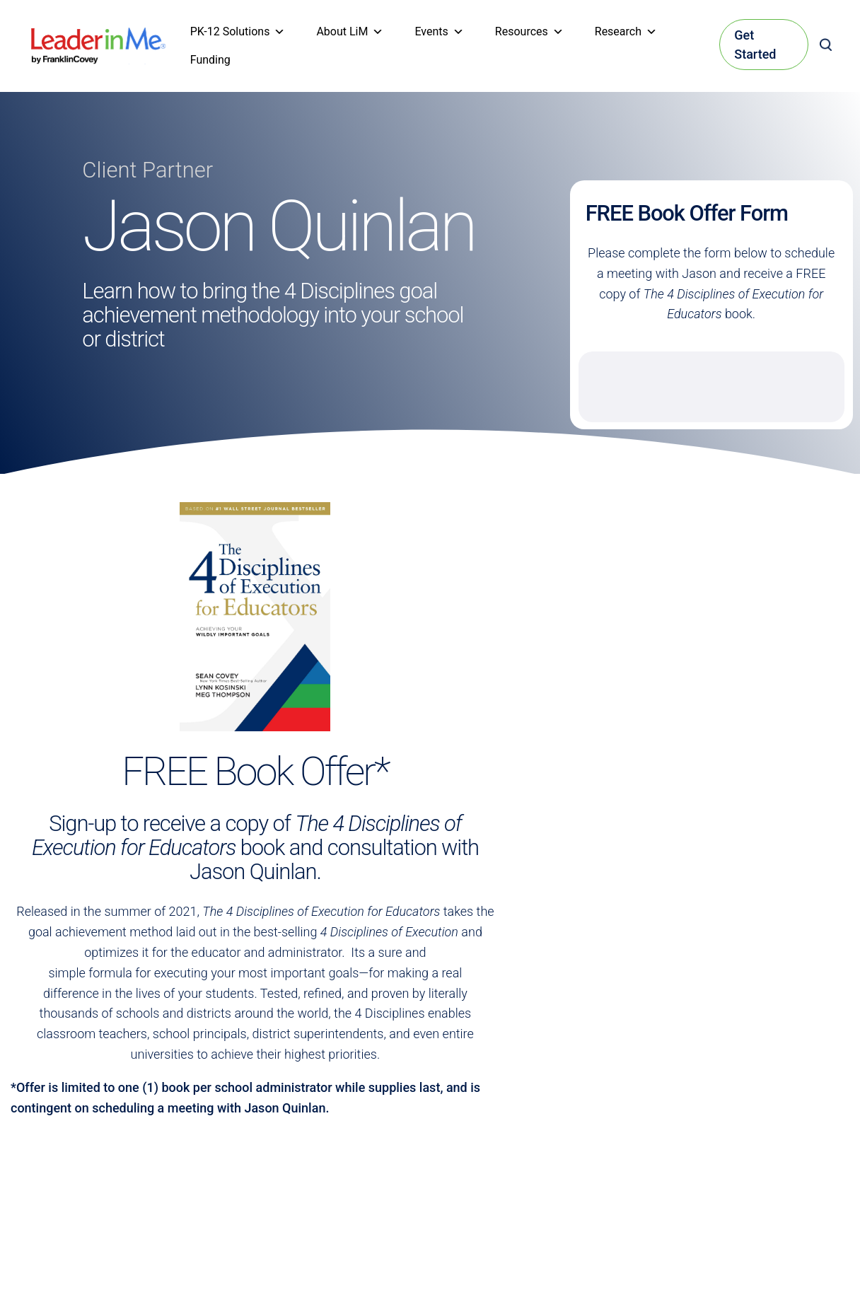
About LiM (349, 32)
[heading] (98, 37)
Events (438, 32)
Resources (529, 32)
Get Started (755, 45)
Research (626, 32)
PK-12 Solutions (238, 32)
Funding (210, 59)
